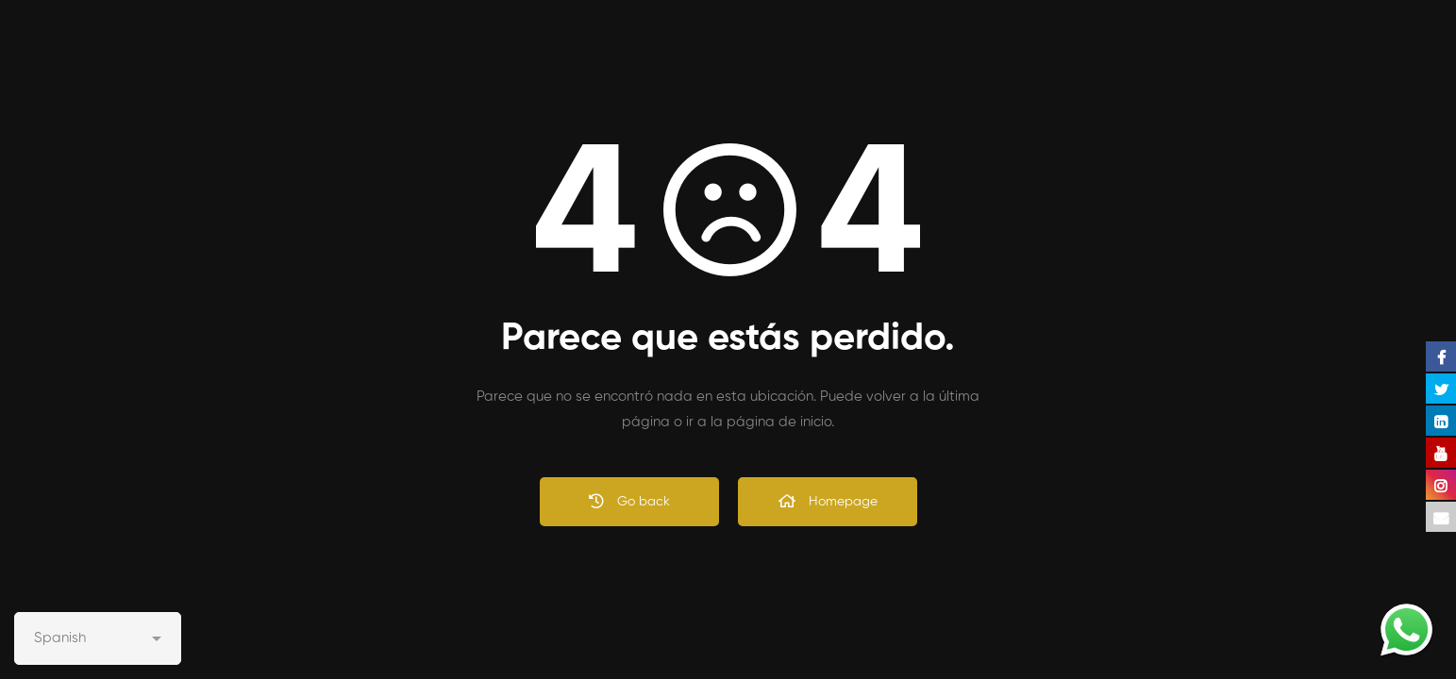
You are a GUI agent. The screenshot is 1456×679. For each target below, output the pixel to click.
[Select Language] (97, 638)
